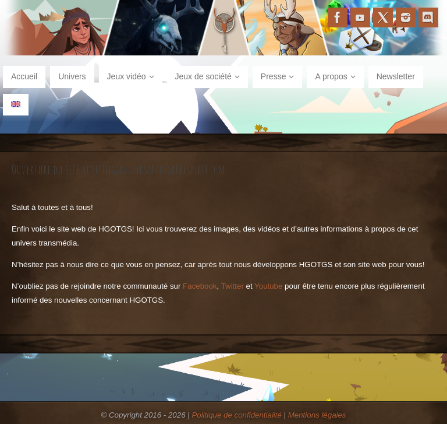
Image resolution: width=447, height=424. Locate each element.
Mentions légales (317, 415)
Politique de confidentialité (236, 415)
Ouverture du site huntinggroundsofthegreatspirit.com (118, 169)
